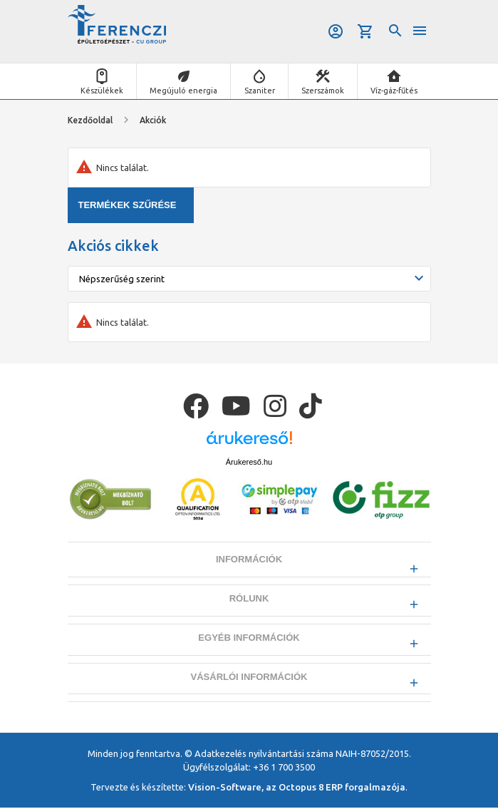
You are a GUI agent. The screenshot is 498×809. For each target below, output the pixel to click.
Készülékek (102, 90)
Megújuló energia (183, 90)
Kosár (365, 31)
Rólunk (249, 598)
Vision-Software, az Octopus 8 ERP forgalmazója (296, 788)
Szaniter (259, 90)
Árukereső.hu (249, 462)
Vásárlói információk (249, 677)
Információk (249, 559)
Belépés (335, 31)
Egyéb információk (248, 638)
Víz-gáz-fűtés (393, 90)
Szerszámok (322, 90)
